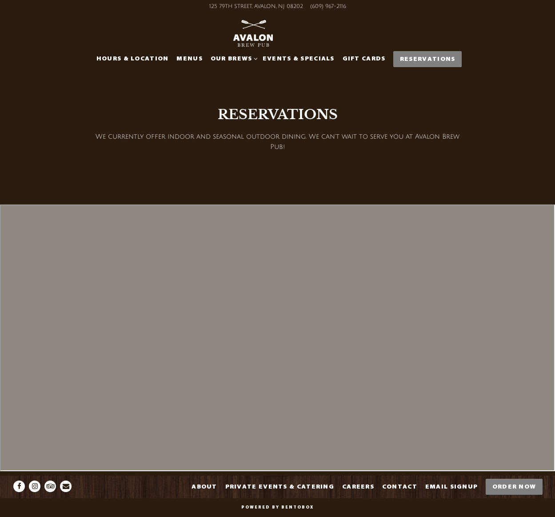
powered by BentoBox (277, 507)
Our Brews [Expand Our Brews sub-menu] (232, 58)
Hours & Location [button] (132, 58)
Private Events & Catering (280, 486)
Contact (399, 486)
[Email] (66, 486)
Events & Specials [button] (299, 58)
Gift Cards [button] (364, 58)
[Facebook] (19, 486)
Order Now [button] (514, 486)
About (204, 486)
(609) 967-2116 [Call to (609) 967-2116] (328, 6)
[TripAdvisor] (50, 486)
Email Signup (451, 486)
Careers (358, 486)
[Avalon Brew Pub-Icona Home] (277, 35)
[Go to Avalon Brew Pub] (256, 7)
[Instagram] (34, 486)
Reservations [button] (427, 59)
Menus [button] (189, 58)
